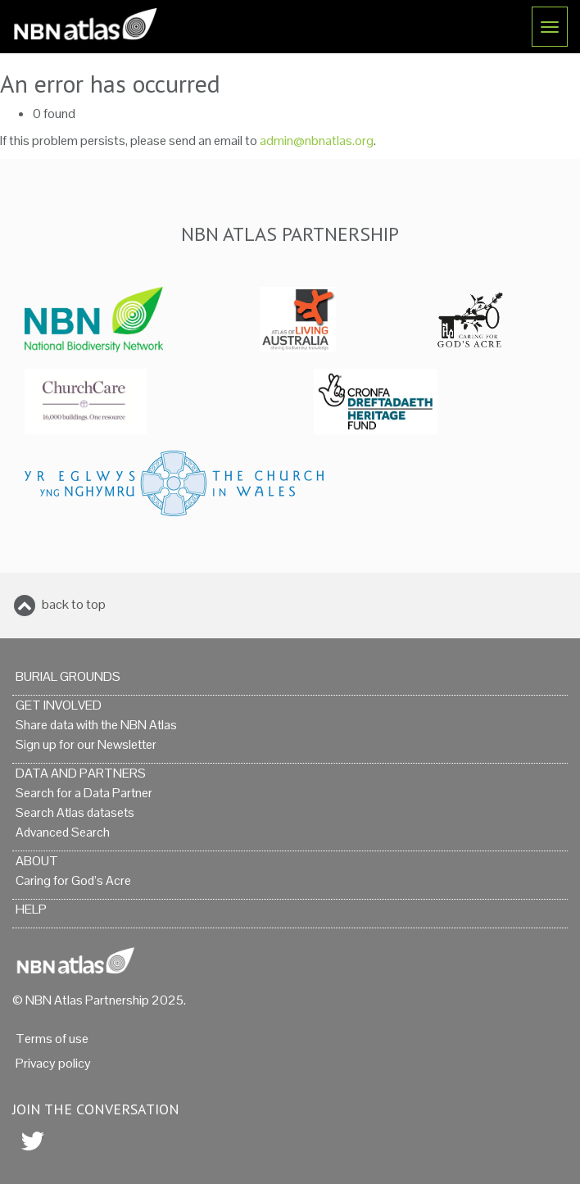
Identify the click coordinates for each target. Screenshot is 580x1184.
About (37, 860)
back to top (74, 604)
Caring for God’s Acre (73, 880)
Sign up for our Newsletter (86, 744)
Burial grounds (68, 676)
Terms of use (52, 1038)
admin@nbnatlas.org (317, 140)
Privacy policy (53, 1063)
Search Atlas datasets (75, 812)
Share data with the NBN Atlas (96, 724)
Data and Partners (81, 773)
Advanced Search (63, 832)
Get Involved (59, 705)
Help (31, 909)
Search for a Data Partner (84, 792)
